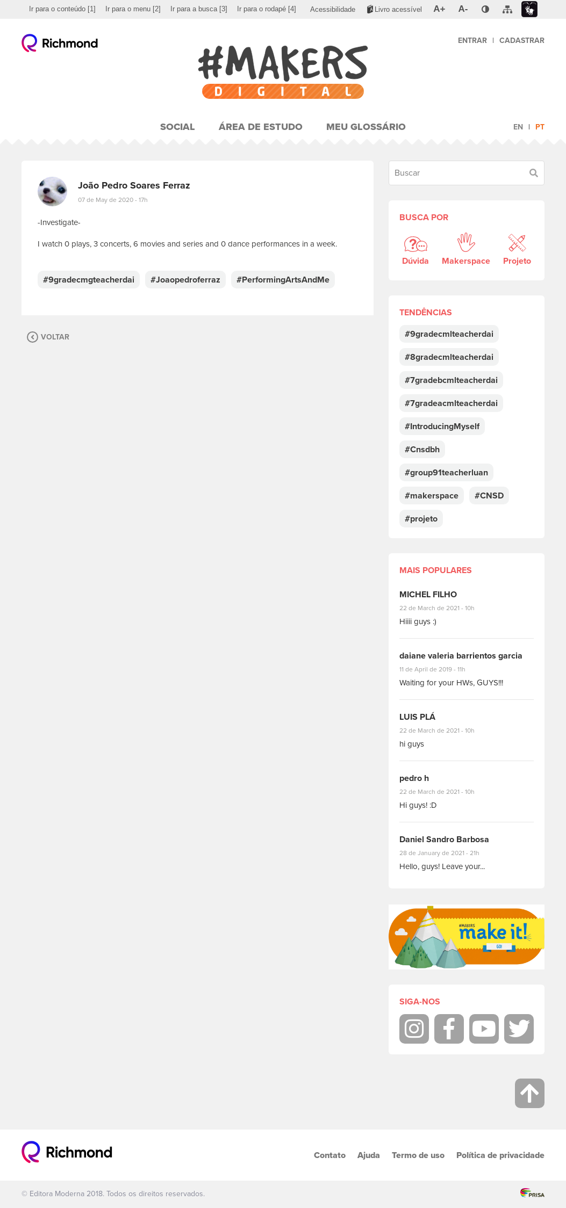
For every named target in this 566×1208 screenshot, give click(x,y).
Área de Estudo (261, 127)
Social (177, 127)
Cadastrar (521, 40)
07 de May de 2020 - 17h (113, 200)
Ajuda (368, 1155)
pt (539, 127)
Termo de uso (418, 1155)
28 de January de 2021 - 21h (447, 853)
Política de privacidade (500, 1155)
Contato (330, 1155)
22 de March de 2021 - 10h (446, 608)
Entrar (472, 40)
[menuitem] (62, 9)
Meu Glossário (366, 127)
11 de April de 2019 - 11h (440, 669)
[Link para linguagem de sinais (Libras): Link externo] (529, 9)
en (518, 127)
